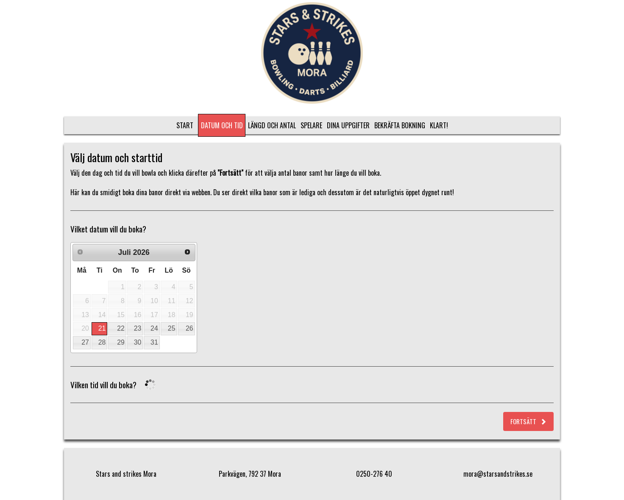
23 (138, 328)
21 (102, 328)
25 (172, 328)
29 (121, 342)
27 (85, 342)
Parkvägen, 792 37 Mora (250, 474)
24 (154, 328)
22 (121, 328)
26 (189, 328)
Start (184, 125)
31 (154, 342)
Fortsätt (528, 421)
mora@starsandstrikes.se (497, 474)
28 (102, 342)
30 (138, 342)
